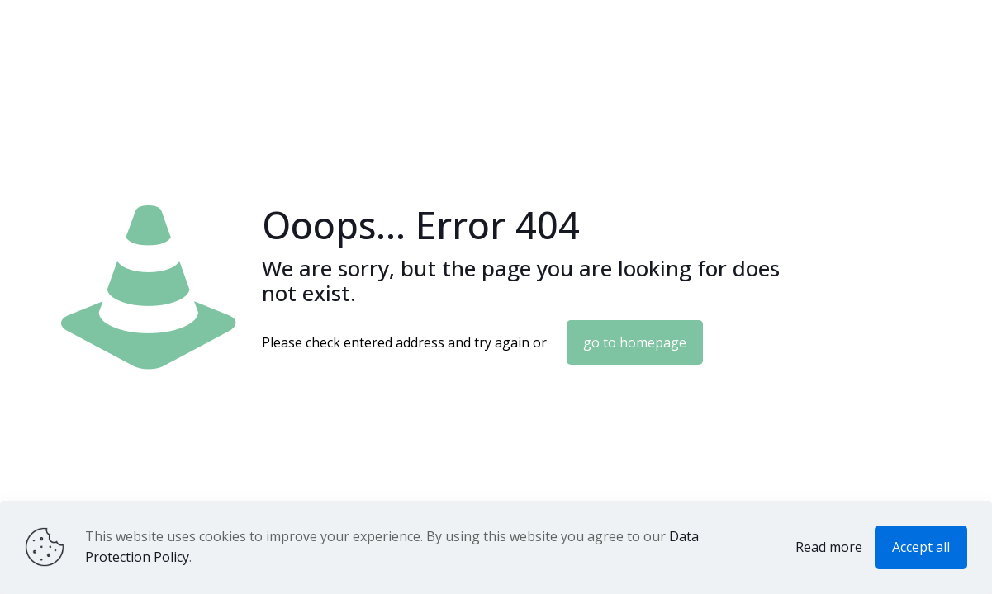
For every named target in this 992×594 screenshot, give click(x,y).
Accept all (921, 547)
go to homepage (634, 342)
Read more (828, 547)
